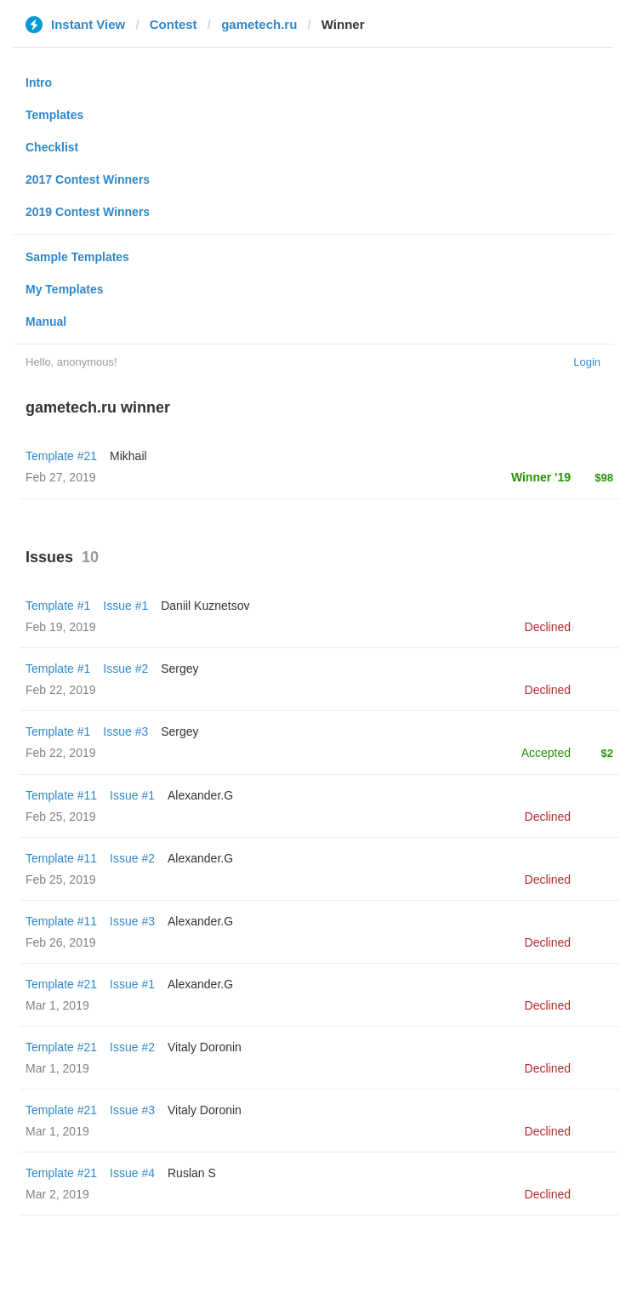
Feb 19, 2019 (61, 627)
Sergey (179, 668)
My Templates (65, 289)
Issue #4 (132, 1173)
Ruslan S (192, 1173)
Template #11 (61, 795)
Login (586, 362)
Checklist (52, 147)
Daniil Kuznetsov (205, 605)
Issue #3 (125, 731)
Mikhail (128, 456)
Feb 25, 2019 (61, 816)
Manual (46, 321)
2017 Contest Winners (88, 179)
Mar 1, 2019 (57, 1005)
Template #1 (58, 605)
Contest (173, 24)
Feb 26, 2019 (61, 942)
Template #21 (61, 456)
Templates (54, 115)
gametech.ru (259, 24)
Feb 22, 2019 (61, 690)
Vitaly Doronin (205, 1047)
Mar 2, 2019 (57, 1194)
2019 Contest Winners (88, 212)
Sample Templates (77, 257)
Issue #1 (125, 605)
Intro (39, 82)
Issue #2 (125, 668)
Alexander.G (200, 795)
